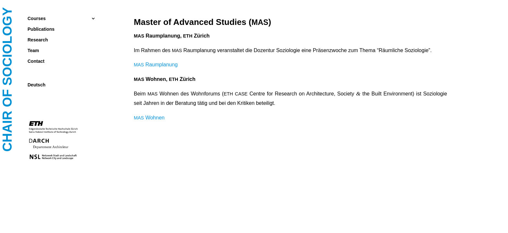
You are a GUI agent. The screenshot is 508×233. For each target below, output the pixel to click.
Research (38, 40)
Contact (36, 61)
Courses (37, 18)
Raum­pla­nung (156, 64)
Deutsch (36, 85)
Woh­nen (149, 117)
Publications (41, 29)
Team (33, 50)
